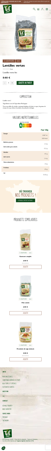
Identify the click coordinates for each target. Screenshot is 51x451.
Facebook (5, 417)
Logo (7, 9)
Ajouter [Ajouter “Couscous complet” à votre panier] (25, 267)
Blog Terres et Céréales (9, 384)
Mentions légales (7, 377)
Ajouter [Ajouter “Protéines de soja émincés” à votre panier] (25, 359)
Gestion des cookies (8, 387)
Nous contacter (7, 409)
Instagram (5, 421)
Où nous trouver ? (8, 406)
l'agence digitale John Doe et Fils (25, 441)
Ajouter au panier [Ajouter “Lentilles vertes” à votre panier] (25, 83)
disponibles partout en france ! (25, 200)
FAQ (3, 396)
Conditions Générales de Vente (11, 380)
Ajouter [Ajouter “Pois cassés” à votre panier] (25, 313)
